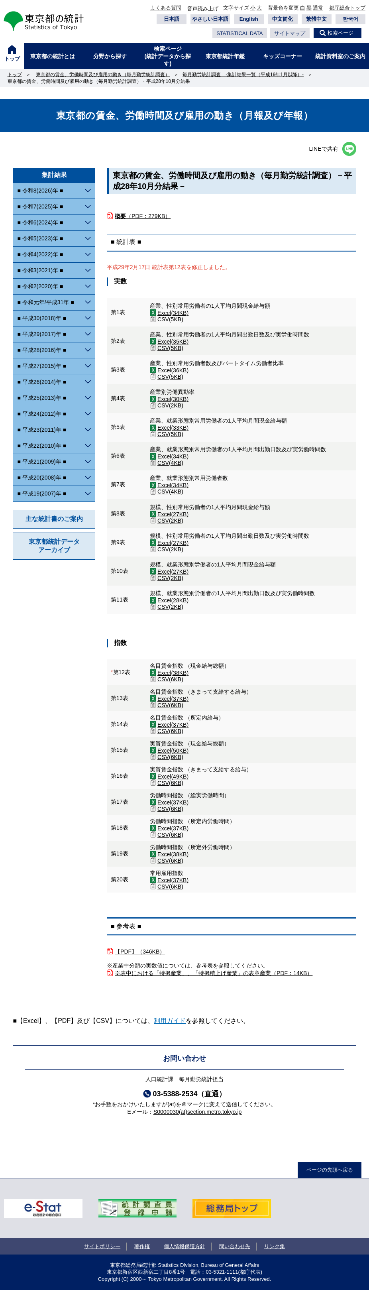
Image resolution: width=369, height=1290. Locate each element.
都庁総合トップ (347, 8)
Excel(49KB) (172, 776)
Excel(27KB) (172, 514)
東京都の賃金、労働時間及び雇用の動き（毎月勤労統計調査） (103, 74)
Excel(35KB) (172, 341)
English (248, 19)
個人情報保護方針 (184, 1246)
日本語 (171, 19)
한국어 (350, 19)
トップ (12, 59)
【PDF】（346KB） (140, 951)
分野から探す (110, 56)
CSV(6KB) (170, 679)
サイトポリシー (102, 1246)
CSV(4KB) (170, 463)
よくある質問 (165, 8)
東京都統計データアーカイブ (54, 545)
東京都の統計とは (52, 56)
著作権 (142, 1246)
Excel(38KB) (172, 673)
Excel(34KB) (172, 313)
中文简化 (282, 19)
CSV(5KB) (170, 319)
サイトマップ (289, 33)
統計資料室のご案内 (340, 56)
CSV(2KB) (170, 405)
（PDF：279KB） (143, 216)
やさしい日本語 (210, 19)
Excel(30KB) (172, 399)
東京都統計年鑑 (225, 56)
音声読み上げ (202, 8)
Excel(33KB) (172, 428)
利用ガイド (170, 1020)
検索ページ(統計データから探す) (167, 55)
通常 (318, 8)
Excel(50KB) (172, 750)
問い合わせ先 (234, 1246)
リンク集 (274, 1246)
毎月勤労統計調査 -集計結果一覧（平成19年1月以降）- (243, 74)
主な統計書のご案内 (54, 518)
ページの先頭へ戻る (329, 1170)
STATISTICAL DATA (239, 33)
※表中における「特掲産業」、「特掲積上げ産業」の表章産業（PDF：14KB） (213, 973)
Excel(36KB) (172, 370)
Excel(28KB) (172, 600)
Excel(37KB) (172, 699)
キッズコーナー (282, 56)
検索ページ (340, 33)
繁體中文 (316, 19)
